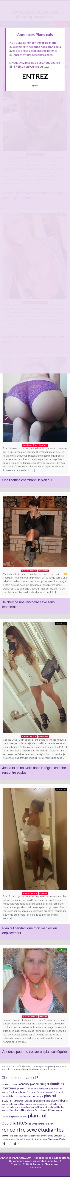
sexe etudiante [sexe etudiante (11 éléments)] (56, 1135)
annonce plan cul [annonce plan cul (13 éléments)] (29, 1083)
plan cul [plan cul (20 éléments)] (22, 1088)
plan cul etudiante (29, 1069)
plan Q (51, 1066)
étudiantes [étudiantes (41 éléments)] (10, 1143)
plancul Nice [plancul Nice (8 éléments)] (7, 1110)
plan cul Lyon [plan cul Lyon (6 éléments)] (19, 1104)
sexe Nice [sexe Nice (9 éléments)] (48, 1139)
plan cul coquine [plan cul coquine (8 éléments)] (18, 1096)
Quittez (35, 86)
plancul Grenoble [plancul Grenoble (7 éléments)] (25, 1101)
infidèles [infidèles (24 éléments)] (57, 1084)
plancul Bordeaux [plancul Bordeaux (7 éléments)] (10, 1092)
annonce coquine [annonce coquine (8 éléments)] (10, 1084)
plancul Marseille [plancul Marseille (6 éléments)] (45, 1104)
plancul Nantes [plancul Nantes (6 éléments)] (57, 1107)
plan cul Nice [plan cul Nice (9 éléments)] (20, 1109)
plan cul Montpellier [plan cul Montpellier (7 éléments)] (40, 1107)
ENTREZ (35, 76)
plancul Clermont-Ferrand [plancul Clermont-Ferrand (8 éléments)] (32, 1092)
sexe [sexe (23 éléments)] (4, 1135)
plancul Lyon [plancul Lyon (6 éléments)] (31, 1104)
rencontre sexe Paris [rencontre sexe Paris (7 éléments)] (44, 1123)
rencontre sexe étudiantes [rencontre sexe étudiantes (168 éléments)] (32, 1129)
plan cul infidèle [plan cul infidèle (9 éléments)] (42, 1100)
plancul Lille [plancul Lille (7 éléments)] (7, 1104)
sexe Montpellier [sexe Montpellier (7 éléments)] (34, 1139)
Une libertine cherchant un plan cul (27, 480)
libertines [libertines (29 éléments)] (9, 1088)
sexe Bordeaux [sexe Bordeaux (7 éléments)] (15, 1135)
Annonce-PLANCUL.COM (15, 1157)
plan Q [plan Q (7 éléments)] (30, 1123)
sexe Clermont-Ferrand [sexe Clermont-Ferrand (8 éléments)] (36, 1135)
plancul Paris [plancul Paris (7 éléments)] (33, 1110)
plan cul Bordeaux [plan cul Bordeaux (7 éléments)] (53, 1088)
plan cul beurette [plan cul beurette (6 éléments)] (36, 1088)
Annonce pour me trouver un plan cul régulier (34, 1052)
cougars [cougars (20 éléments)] (45, 1084)
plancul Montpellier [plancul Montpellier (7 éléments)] (20, 1107)
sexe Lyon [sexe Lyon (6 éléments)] (5, 1139)
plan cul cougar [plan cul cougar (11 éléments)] (35, 1096)
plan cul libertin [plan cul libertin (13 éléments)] (60, 1100)
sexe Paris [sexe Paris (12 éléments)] (59, 1139)
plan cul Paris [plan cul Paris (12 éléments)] (47, 1109)
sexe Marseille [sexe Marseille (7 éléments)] (18, 1139)
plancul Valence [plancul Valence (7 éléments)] (20, 1116)
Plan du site (35, 1167)
